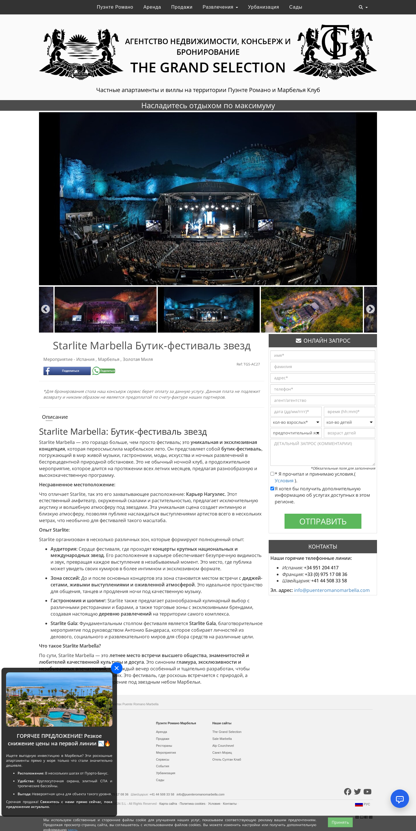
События (162, 766)
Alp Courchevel (223, 745)
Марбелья (109, 359)
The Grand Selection (227, 732)
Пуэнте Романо (115, 7)
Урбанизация (263, 7)
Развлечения (220, 7)
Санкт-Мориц (222, 752)
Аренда (152, 7)
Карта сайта (168, 803)
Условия (285, 480)
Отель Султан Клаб (226, 759)
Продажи (182, 7)
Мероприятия (166, 752)
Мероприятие (58, 359)
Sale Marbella (222, 738)
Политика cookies (193, 803)
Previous (45, 310)
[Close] (116, 668)
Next (370, 310)
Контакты (230, 803)
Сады (295, 7)
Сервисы (162, 759)
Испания (86, 359)
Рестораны (164, 745)
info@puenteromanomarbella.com (332, 590)
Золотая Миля (138, 359)
